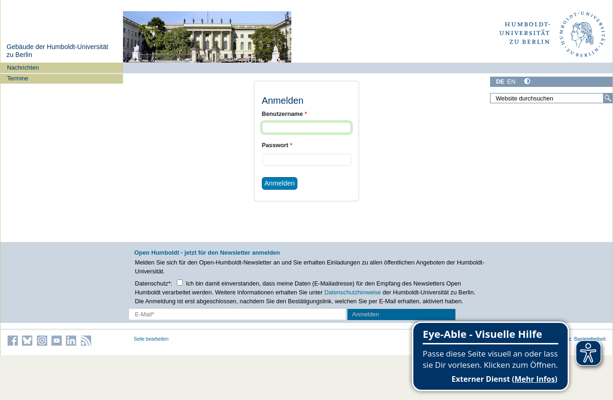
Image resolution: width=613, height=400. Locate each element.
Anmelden (279, 183)
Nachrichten (23, 67)
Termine (18, 78)
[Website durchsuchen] (551, 98)
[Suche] (608, 98)
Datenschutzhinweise (353, 292)
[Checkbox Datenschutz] (180, 282)
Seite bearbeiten (151, 339)
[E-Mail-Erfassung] (237, 314)
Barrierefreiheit (590, 339)
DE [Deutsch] (500, 81)
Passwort (277, 145)
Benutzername (284, 113)
